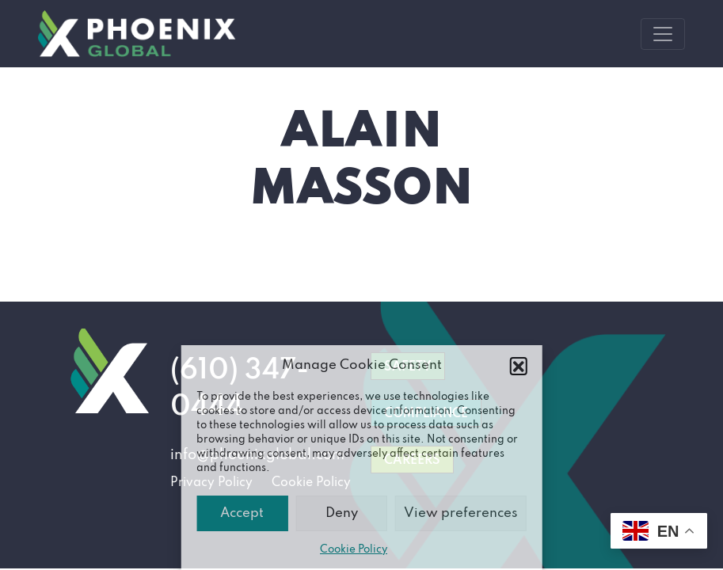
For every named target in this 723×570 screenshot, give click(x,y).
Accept (242, 513)
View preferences (461, 513)
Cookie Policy (353, 550)
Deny (341, 513)
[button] (519, 366)
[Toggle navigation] (663, 34)
